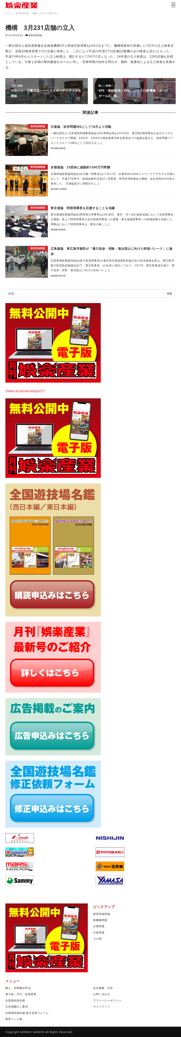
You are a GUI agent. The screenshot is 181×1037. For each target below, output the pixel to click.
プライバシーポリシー (107, 1000)
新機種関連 (100, 920)
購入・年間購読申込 (18, 988)
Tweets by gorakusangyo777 (25, 390)
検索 (169, 293)
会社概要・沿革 (103, 988)
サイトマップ (101, 1006)
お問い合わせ (101, 994)
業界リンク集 (13, 1019)
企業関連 (98, 926)
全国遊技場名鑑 (15, 1000)
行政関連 (98, 932)
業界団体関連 (35, 35)
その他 (97, 938)
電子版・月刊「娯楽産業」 (22, 994)
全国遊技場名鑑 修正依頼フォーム (26, 1013)
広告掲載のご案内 (16, 1006)
